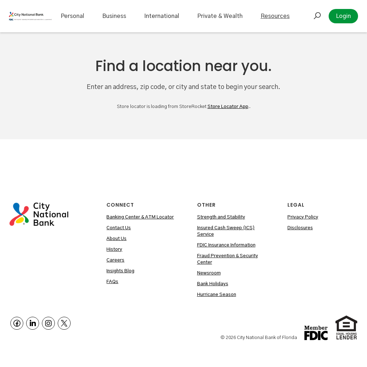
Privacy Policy (302, 217)
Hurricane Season (216, 294)
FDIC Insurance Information (226, 245)
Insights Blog (120, 271)
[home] (30, 16)
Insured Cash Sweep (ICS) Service (226, 231)
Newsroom (209, 273)
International (161, 16)
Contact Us (118, 228)
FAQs (112, 281)
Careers (115, 260)
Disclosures (300, 228)
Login (343, 16)
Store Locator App (228, 106)
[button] (72, 16)
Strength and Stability (221, 217)
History (114, 249)
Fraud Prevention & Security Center (227, 259)
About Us (116, 238)
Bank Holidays (212, 284)
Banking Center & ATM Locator (140, 217)
